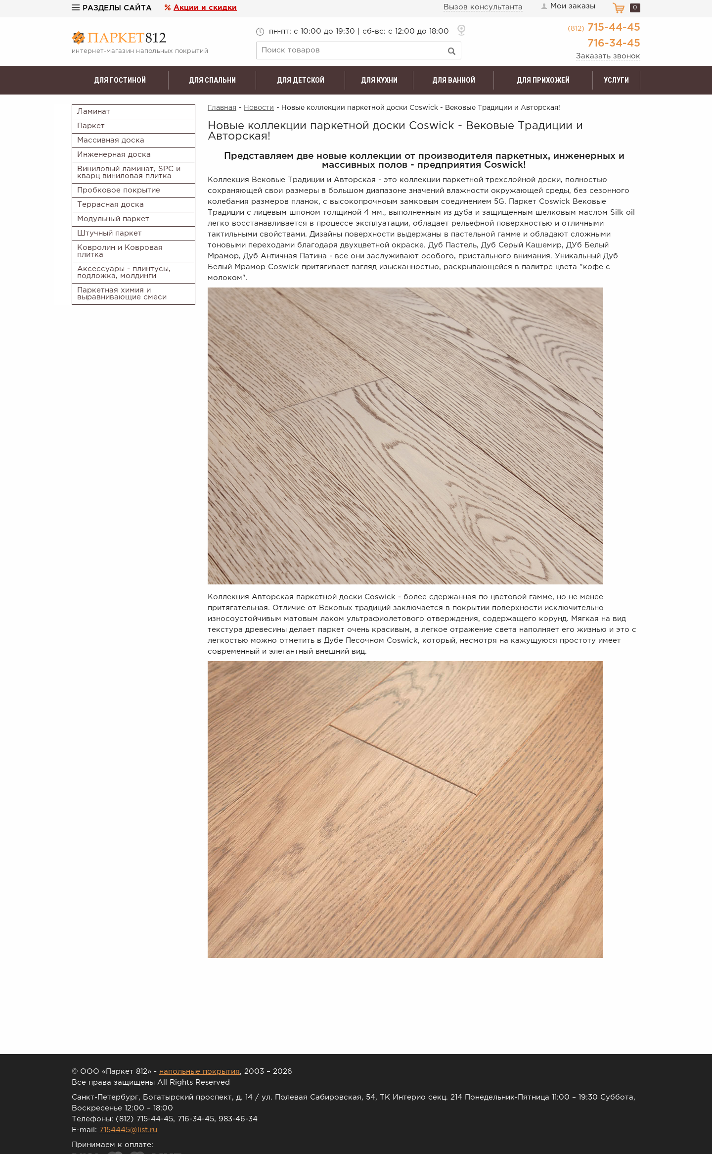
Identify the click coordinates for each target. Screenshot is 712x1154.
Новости (259, 108)
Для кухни (379, 80)
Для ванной (453, 80)
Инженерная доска (114, 154)
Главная (222, 108)
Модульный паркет (113, 219)
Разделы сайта (112, 8)
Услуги (616, 80)
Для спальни (212, 80)
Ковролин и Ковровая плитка (120, 251)
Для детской (300, 80)
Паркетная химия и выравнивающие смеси (122, 293)
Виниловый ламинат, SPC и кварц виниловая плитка (128, 172)
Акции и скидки (205, 7)
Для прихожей (543, 80)
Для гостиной (120, 80)
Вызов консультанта (483, 7)
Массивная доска (110, 140)
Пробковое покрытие (118, 190)
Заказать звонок (608, 56)
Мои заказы (567, 6)
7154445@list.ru (128, 1130)
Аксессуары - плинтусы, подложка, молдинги (124, 272)
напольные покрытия (199, 1071)
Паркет (91, 126)
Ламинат (93, 111)
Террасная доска (110, 204)
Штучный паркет (109, 233)
